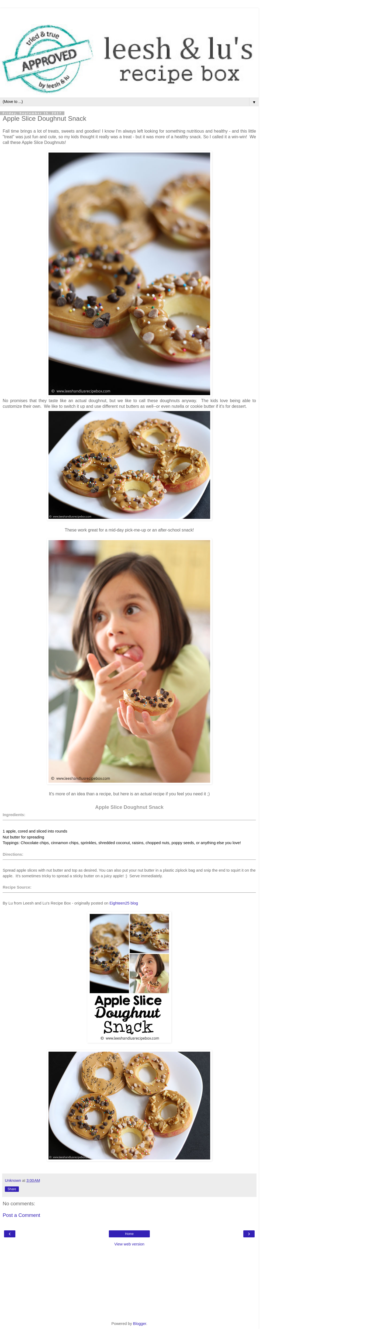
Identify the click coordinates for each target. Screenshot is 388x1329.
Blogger (139, 1323)
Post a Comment (21, 1215)
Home (129, 1234)
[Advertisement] (129, 15)
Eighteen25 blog (123, 903)
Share (12, 1189)
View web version (129, 1244)
